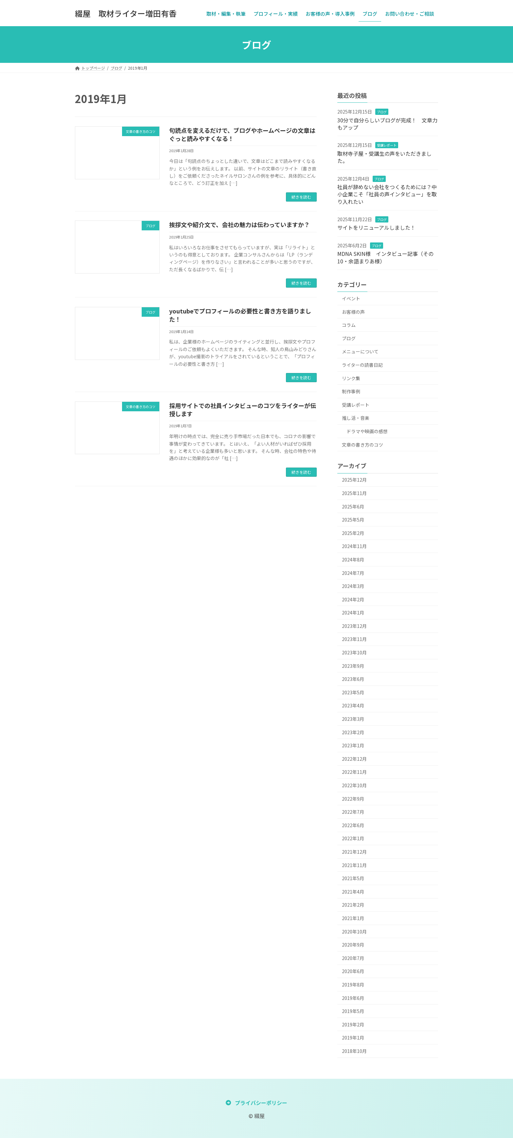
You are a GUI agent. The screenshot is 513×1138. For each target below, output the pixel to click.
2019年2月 (353, 1024)
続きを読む (301, 197)
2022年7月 (353, 812)
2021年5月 (353, 878)
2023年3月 (353, 719)
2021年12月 (354, 851)
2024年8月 (353, 559)
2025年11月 (354, 493)
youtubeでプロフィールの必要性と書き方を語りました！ (240, 315)
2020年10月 (354, 931)
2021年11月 (354, 865)
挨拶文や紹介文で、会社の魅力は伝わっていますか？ (239, 224)
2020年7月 (353, 958)
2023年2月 (353, 732)
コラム (349, 325)
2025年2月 (353, 533)
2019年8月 (353, 984)
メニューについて (360, 351)
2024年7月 (353, 573)
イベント (351, 298)
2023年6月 (353, 679)
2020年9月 (353, 944)
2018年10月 (354, 1051)
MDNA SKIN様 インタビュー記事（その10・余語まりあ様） (385, 257)
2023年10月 (354, 652)
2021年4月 (353, 891)
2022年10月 (354, 785)
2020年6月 (353, 971)
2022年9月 (353, 798)
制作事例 (351, 391)
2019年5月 (353, 1011)
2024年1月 (353, 612)
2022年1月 (353, 838)
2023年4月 (353, 705)
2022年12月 (354, 759)
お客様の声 (353, 312)
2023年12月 (354, 626)
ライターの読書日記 (362, 365)
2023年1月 (353, 745)
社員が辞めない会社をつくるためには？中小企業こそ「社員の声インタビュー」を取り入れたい (387, 194)
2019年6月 (353, 998)
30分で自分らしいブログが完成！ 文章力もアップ (387, 123)
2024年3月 (353, 586)
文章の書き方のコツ (362, 444)
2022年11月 (354, 772)
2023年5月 (353, 692)
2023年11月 (354, 639)
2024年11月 (354, 546)
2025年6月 (353, 506)
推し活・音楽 (355, 418)
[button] (256, 1102)
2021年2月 (353, 904)
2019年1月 (353, 1037)
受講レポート (387, 145)
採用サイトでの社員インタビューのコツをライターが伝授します (242, 409)
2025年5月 (353, 519)
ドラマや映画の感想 (367, 431)
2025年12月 (354, 479)
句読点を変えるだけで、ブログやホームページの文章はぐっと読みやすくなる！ (242, 134)
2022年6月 (353, 825)
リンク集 (351, 378)
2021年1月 (353, 918)
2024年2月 (353, 599)
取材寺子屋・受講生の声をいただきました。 (384, 157)
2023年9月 (353, 666)
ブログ (382, 111)
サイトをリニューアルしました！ (376, 227)
